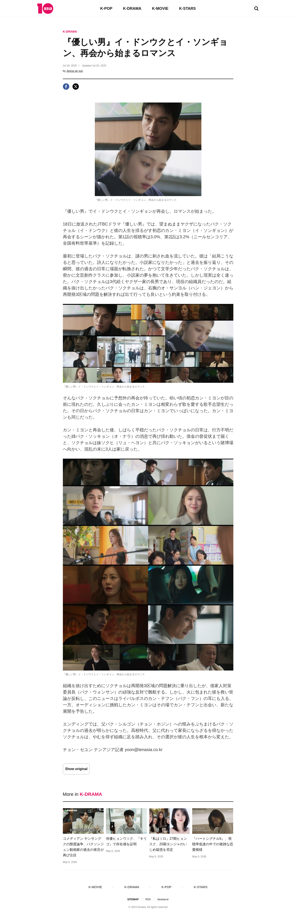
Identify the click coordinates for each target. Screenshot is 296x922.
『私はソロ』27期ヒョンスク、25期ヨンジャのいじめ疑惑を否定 (168, 844)
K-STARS (187, 8)
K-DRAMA (132, 8)
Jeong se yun (74, 70)
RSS (148, 899)
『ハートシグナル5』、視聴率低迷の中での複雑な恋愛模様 (212, 844)
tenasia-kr (163, 899)
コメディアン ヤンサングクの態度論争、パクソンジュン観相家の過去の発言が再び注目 (83, 847)
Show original (76, 769)
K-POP (106, 8)
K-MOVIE (160, 8)
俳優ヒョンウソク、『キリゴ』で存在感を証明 (126, 841)
